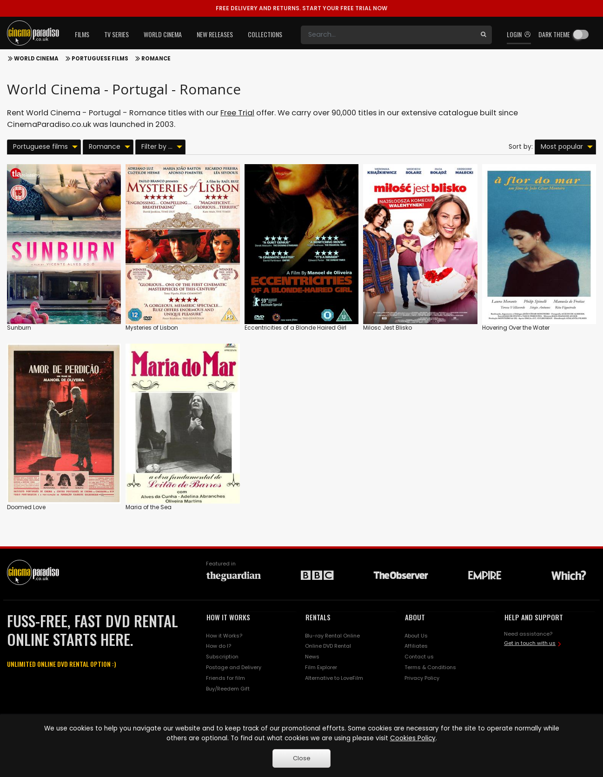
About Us (416, 635)
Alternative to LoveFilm (334, 678)
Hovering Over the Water (516, 328)
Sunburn (19, 328)
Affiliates (416, 646)
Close (302, 758)
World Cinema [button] (163, 34)
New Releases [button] (215, 34)
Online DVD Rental (328, 646)
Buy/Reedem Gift (228, 688)
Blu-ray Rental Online (332, 635)
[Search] (388, 35)
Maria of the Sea (149, 507)
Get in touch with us (530, 643)
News (312, 656)
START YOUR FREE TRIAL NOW (301, 8)
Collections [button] (265, 34)
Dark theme (554, 34)
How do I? (218, 646)
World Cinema (36, 58)
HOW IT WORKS (228, 617)
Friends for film (225, 678)
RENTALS (318, 617)
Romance (156, 58)
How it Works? (224, 635)
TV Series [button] (116, 34)
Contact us (419, 656)
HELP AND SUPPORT (533, 617)
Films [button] (82, 34)
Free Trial (237, 112)
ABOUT (415, 617)
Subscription (222, 656)
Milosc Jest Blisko (387, 328)
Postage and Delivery (233, 667)
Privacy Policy (421, 678)
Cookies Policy (413, 738)
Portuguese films (100, 58)
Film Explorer (321, 667)
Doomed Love (26, 507)
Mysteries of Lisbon (152, 328)
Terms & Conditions (430, 667)
